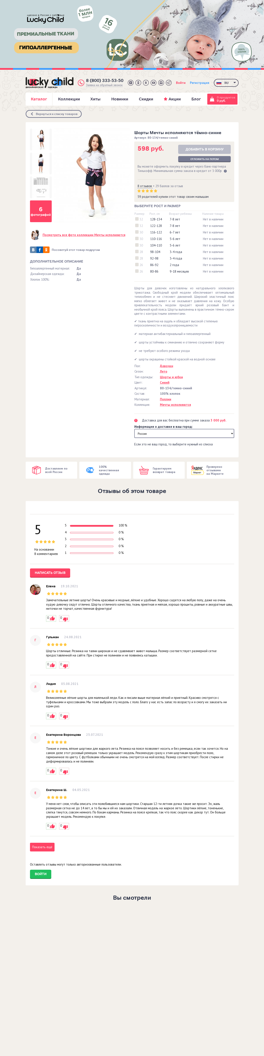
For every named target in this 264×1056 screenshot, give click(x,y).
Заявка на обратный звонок (104, 85)
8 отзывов (145, 186)
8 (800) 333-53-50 (104, 80)
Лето (163, 371)
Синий (164, 382)
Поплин (165, 399)
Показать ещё (42, 847)
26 (141, 265)
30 (141, 232)
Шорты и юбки (171, 377)
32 (141, 219)
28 (141, 252)
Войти (181, 83)
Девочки (166, 366)
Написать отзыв (50, 573)
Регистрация (199, 83)
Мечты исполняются (175, 405)
